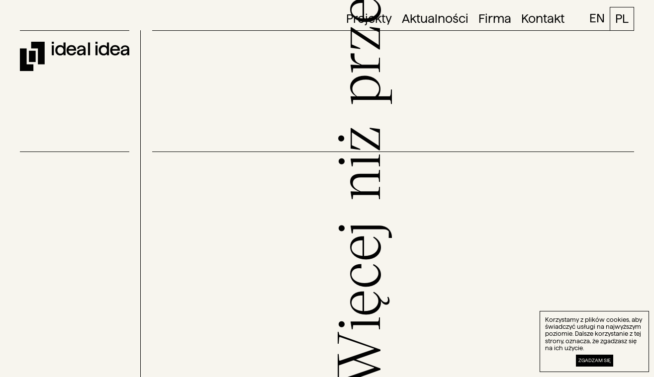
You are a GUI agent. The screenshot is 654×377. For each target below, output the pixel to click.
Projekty (369, 18)
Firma (494, 18)
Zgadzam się (594, 360)
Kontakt (542, 18)
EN (597, 18)
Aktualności (435, 18)
